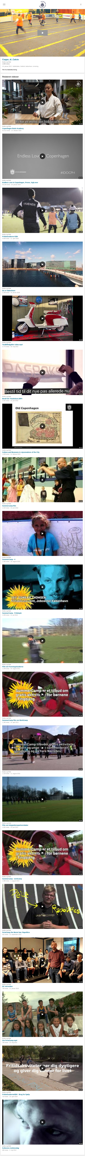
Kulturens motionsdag (10, 1148)
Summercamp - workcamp (12, 879)
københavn (29, 66)
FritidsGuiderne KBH (10, 236)
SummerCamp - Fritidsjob (12, 613)
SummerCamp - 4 (8, 559)
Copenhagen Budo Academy (13, 128)
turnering (35, 66)
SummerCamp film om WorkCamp (15, 720)
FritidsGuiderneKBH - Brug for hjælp (16, 1094)
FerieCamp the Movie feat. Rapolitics (16, 932)
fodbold (22, 66)
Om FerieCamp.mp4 (9, 1040)
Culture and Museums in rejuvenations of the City (20, 452)
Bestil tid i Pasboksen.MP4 (12, 399)
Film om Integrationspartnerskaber (15, 825)
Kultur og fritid (6, 62)
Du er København (8, 290)
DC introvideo (7, 986)
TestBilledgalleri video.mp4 (12, 344)
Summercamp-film (9, 506)
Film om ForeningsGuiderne (12, 667)
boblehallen (16, 66)
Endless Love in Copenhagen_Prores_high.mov (20, 182)
